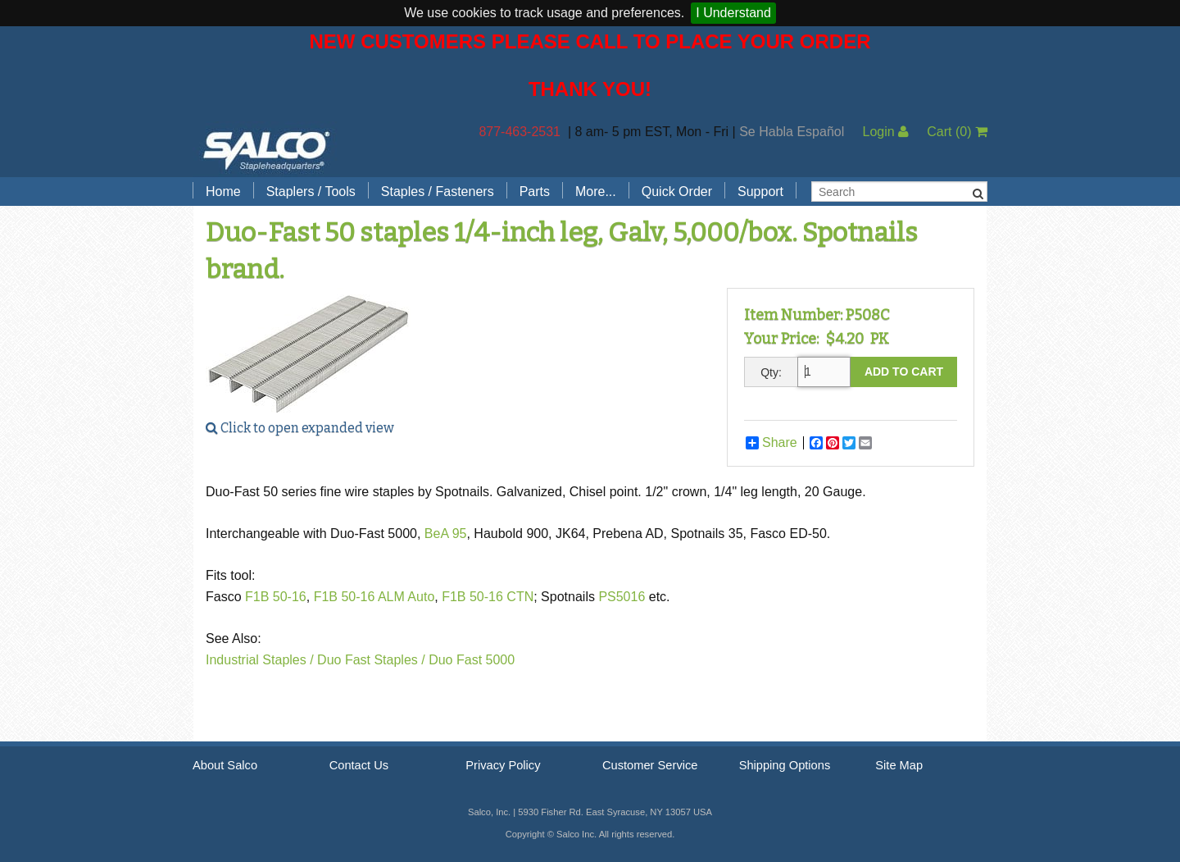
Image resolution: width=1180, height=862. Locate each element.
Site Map (899, 765)
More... (595, 191)
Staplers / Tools (311, 191)
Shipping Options (785, 765)
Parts (535, 191)
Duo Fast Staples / (371, 660)
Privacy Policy (502, 765)
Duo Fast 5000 (472, 660)
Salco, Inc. (266, 149)
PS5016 (623, 597)
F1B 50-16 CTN (487, 597)
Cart (957, 132)
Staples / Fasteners (437, 191)
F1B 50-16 (275, 597)
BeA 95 (445, 533)
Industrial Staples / (260, 660)
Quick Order (677, 191)
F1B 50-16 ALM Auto (374, 597)
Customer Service (649, 765)
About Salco (225, 765)
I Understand (733, 13)
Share (771, 442)
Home (223, 191)
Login (885, 132)
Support (760, 191)
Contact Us (359, 765)
